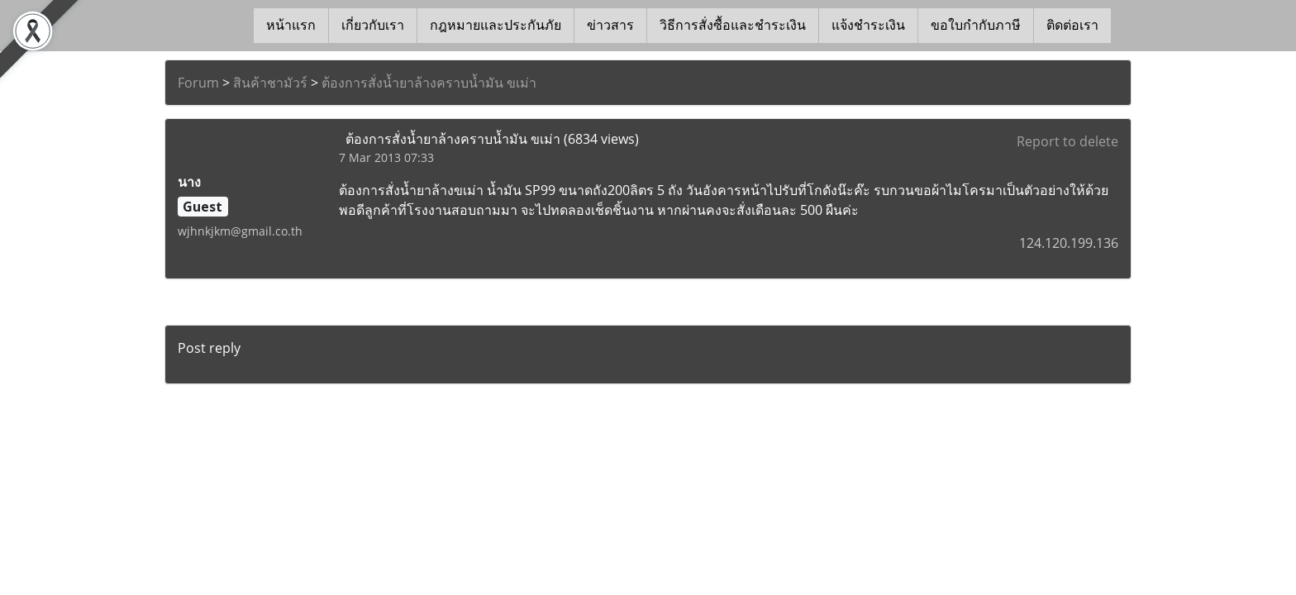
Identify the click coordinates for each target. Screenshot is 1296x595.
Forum (198, 83)
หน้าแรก (291, 26)
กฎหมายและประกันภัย (495, 26)
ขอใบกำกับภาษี (976, 26)
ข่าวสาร (610, 26)
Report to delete (1067, 141)
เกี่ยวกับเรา (372, 26)
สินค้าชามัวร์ (270, 83)
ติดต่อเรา (1072, 26)
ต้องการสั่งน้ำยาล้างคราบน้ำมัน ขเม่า (429, 83)
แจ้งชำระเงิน (868, 26)
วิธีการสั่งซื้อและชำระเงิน (733, 26)
